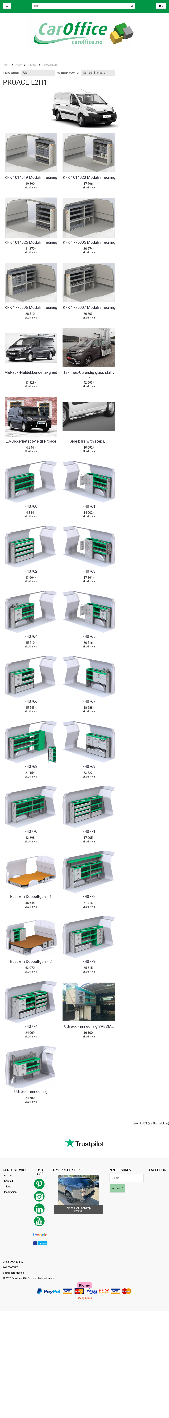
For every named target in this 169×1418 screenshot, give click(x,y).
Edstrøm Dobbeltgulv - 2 (29, 698)
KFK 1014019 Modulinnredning (29, 179)
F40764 (139, 438)
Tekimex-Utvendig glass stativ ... (84, 309)
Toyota (32, 64)
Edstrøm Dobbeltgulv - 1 (84, 633)
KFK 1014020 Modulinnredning (84, 179)
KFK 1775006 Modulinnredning (84, 244)
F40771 (29, 633)
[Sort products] (98, 73)
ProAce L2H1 (50, 64)
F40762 (29, 438)
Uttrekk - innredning (84, 764)
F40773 (84, 698)
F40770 (139, 568)
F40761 (139, 373)
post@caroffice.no (13, 944)
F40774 (139, 698)
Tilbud (7, 858)
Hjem (6, 64)
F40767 (139, 503)
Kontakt (8, 853)
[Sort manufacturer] (38, 73)
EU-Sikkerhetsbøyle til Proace (139, 309)
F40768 (29, 568)
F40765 (29, 503)
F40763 (84, 438)
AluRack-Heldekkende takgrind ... (29, 309)
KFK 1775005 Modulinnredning (29, 244)
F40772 (139, 633)
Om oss (8, 847)
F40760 (84, 373)
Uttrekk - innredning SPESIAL (29, 764)
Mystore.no (47, 950)
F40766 (84, 503)
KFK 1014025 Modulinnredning (139, 179)
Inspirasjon (10, 864)
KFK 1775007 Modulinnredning (139, 244)
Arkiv (18, 64)
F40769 (84, 568)
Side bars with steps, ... (29, 373)
